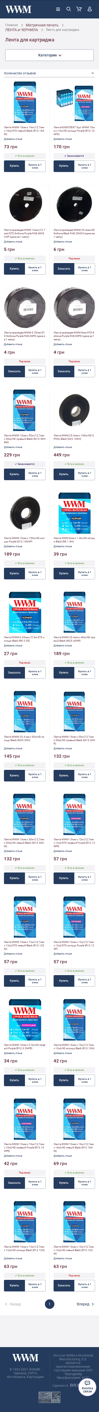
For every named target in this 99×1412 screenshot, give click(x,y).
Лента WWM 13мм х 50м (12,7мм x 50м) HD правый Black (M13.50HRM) (24, 439)
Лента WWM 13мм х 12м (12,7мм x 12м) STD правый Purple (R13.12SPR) (74, 843)
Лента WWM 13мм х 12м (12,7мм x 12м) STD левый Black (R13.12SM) (24, 945)
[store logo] (18, 9)
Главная (11, 25)
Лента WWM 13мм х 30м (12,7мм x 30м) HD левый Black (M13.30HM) (24, 843)
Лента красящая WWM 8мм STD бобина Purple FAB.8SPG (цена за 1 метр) (74, 336)
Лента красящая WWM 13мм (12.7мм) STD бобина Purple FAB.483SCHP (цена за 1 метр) (24, 233)
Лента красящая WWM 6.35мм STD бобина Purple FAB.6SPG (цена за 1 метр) (24, 336)
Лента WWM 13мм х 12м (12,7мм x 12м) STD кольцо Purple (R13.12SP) (74, 945)
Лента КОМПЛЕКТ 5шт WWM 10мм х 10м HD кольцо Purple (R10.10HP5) (74, 131)
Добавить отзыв (13, 139)
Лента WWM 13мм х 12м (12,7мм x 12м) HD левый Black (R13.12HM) (74, 1250)
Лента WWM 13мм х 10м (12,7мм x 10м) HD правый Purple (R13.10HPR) (24, 1147)
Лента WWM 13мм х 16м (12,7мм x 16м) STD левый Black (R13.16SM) (24, 131)
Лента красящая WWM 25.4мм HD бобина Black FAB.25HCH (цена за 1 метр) (74, 233)
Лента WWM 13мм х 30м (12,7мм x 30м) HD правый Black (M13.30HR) (74, 740)
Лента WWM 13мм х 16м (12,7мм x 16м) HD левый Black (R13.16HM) (74, 1147)
